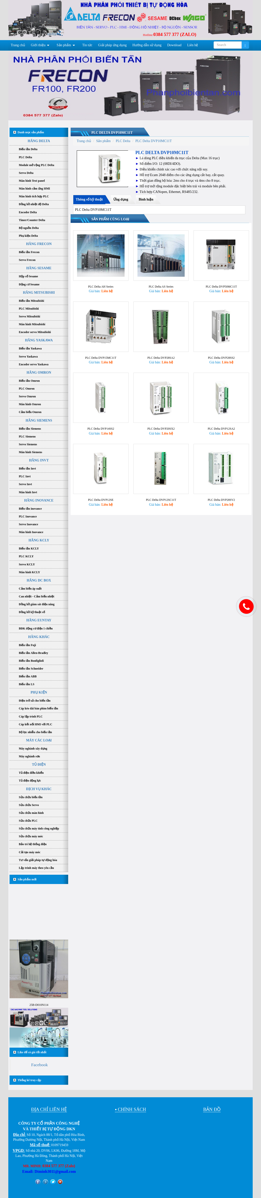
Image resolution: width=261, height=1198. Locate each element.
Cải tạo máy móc (29, 852)
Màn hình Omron (30, 404)
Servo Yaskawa (28, 356)
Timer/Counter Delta (32, 220)
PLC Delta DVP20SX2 (160, 423)
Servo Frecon (27, 260)
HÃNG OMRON (39, 372)
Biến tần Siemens (30, 428)
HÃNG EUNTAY (38, 620)
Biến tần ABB (28, 676)
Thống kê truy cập (29, 1080)
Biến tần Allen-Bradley (33, 653)
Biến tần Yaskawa (30, 348)
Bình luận (146, 199)
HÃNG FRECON (39, 244)
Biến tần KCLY (29, 548)
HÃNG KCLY (39, 540)
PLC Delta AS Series (161, 284)
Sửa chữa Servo (29, 805)
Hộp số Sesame (28, 276)
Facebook (39, 1064)
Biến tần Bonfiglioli (31, 660)
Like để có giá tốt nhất (32, 1052)
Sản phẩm (64, 45)
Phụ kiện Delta (28, 235)
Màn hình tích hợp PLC (34, 196)
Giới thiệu (38, 45)
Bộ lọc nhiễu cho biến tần (35, 732)
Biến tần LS (26, 684)
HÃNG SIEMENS (39, 420)
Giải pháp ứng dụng (112, 45)
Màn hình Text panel (32, 180)
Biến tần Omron (29, 380)
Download (174, 45)
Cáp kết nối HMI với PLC (35, 724)
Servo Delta (26, 173)
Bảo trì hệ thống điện (32, 844)
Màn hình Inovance (31, 532)
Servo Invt (25, 484)
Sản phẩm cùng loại (110, 219)
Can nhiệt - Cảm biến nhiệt (36, 596)
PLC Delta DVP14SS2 (100, 423)
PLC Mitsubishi (29, 308)
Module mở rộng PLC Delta (36, 165)
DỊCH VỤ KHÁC (39, 789)
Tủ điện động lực (30, 780)
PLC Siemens (27, 436)
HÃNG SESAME (38, 268)
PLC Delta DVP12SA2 (221, 423)
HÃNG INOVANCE (39, 500)
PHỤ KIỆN (39, 692)
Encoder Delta (28, 212)
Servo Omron (27, 396)
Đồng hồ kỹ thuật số (32, 612)
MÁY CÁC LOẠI (39, 740)
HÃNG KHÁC (39, 637)
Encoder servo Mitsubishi (35, 332)
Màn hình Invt (28, 492)
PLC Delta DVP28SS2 (221, 354)
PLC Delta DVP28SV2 (221, 492)
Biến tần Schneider (31, 668)
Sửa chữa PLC (28, 820)
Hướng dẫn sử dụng (147, 45)
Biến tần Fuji (27, 645)
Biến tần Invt (27, 468)
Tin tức (87, 45)
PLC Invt (25, 476)
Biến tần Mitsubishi (31, 300)
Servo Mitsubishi (29, 316)
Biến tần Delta (28, 149)
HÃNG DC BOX (39, 580)
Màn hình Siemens (30, 452)
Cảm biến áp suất (30, 588)
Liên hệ (192, 45)
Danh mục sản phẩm (31, 132)
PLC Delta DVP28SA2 (160, 354)
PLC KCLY (26, 556)
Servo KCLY (27, 564)
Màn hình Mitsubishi (32, 324)
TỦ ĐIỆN (39, 764)
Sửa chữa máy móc (31, 836)
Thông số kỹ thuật (89, 199)
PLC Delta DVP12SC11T (161, 492)
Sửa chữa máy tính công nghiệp (39, 828)
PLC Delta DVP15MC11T (101, 354)
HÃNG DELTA (39, 141)
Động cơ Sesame (29, 284)
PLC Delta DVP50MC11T (221, 284)
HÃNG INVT (39, 460)
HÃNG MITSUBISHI (39, 292)
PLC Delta (25, 157)
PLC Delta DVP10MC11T (112, 132)
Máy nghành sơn (29, 756)
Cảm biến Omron (30, 412)
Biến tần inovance (30, 508)
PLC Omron (26, 388)
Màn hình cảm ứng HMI (34, 188)
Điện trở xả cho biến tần (34, 700)
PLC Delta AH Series (100, 284)
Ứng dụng (120, 199)
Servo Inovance (28, 524)
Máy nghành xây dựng (33, 748)
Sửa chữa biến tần (31, 797)
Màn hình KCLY (29, 572)
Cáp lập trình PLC (31, 716)
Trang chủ (18, 45)
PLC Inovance (28, 516)
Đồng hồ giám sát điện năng (36, 604)
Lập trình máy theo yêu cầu (36, 868)
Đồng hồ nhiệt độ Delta (34, 204)
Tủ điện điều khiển (31, 772)
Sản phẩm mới (27, 879)
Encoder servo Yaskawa (33, 364)
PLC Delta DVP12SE (100, 492)
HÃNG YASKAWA (39, 340)
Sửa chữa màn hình (31, 813)
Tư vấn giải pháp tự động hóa (38, 860)
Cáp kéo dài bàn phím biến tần (38, 708)
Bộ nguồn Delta (29, 228)
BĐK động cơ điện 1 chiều (36, 628)
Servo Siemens (28, 444)
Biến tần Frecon (29, 252)
